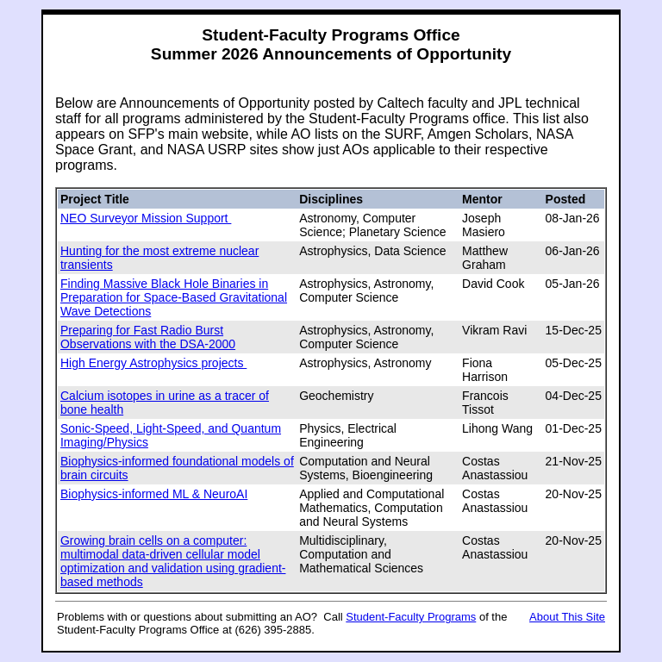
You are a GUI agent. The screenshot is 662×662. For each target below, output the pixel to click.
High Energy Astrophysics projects (153, 363)
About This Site (567, 616)
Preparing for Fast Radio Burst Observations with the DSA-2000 (147, 337)
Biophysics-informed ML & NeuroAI (153, 494)
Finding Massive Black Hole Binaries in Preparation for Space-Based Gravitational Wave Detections (173, 297)
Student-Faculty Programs (411, 616)
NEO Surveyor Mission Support (145, 218)
